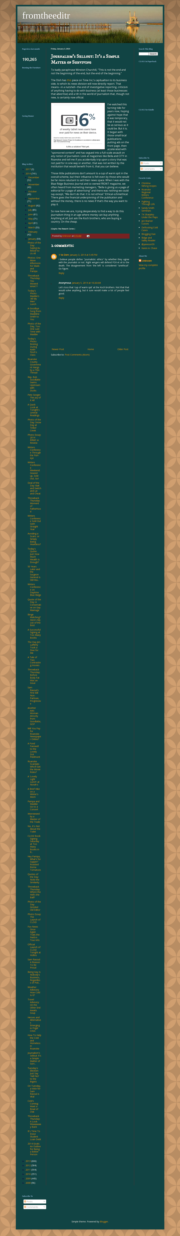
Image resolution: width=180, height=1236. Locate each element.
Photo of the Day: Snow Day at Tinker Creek (34, 425)
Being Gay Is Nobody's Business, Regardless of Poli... (34, 977)
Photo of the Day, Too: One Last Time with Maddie (34, 329)
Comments (148, 168)
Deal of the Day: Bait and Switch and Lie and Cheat (34, 488)
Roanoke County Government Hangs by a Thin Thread (34, 366)
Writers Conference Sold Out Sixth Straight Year (34, 522)
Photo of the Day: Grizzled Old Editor (34, 905)
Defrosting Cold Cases (150, 229)
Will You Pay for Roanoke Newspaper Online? (34, 734)
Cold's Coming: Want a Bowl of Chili (33, 1106)
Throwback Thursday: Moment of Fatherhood (34, 504)
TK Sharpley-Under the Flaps (150, 216)
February (32, 231)
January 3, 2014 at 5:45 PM (83, 254)
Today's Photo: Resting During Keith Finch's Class (33, 346)
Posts (145, 163)
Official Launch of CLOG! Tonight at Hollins (34, 950)
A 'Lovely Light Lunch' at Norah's (33, 780)
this (69, 80)
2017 (28, 169)
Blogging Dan (149, 234)
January (32, 238)
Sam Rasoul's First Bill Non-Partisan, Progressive (34, 695)
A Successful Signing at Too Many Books (34, 633)
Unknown (147, 260)
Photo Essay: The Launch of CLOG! (34, 918)
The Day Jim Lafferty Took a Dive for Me (34, 647)
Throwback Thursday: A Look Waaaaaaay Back (34, 1121)
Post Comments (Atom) (77, 354)
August (32, 205)
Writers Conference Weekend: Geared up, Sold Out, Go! (34, 470)
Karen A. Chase (149, 248)
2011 (28, 1169)
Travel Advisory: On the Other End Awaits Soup (34, 1006)
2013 (28, 1161)
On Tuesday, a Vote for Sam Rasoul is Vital (34, 1091)
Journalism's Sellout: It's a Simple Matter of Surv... (34, 1058)
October (32, 191)
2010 (28, 1174)
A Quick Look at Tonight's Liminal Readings (34, 410)
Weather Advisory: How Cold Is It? (34, 991)
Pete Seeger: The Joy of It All (34, 397)
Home (91, 349)
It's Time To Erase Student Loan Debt (34, 1135)
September (34, 198)
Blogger (104, 1221)
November (33, 184)
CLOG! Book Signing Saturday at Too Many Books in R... (34, 844)
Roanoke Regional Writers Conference (147, 193)
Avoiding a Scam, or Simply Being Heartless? (34, 539)
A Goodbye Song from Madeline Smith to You (34, 314)
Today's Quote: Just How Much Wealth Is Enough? (34, 555)
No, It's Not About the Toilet (34, 829)
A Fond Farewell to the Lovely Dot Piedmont (34, 750)
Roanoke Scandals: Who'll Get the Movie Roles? (34, 767)
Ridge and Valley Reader (148, 239)
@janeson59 (148, 244)
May (30, 218)
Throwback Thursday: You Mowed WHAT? (34, 281)
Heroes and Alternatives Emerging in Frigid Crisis (34, 1024)
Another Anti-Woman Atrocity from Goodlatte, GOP (34, 716)
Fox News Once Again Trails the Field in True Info (34, 933)
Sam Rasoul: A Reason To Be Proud (34, 963)
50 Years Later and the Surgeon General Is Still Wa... (34, 573)
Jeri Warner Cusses (147, 222)
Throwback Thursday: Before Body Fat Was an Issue (34, 676)
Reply (61, 273)
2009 (28, 1178)
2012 (28, 1165)
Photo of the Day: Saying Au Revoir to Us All (34, 248)
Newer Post (58, 349)
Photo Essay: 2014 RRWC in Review (34, 438)
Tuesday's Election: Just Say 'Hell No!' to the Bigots (33, 1075)
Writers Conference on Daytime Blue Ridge (34, 589)
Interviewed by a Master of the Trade (34, 817)
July (30, 209)
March (31, 227)
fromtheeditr (46, 15)
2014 (28, 173)
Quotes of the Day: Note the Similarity (33, 878)
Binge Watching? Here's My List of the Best (34, 620)
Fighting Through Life (148, 203)
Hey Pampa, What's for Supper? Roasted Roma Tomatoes (34, 863)
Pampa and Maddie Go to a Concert (33, 805)
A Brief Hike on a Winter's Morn (34, 792)
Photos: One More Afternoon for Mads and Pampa (34, 264)
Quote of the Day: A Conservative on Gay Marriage (34, 605)
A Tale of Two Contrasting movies (34, 661)
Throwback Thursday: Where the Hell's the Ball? (34, 892)
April (30, 222)
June (30, 214)
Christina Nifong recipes (149, 184)
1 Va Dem (64, 254)
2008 (28, 1182)
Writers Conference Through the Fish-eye (34, 453)
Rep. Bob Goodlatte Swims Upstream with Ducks (34, 384)
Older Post (122, 349)
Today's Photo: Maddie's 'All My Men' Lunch (33, 297)
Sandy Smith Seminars (148, 209)
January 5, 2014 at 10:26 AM (86, 282)
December (33, 177)
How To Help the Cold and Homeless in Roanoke (34, 1042)
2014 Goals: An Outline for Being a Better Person (34, 1149)
